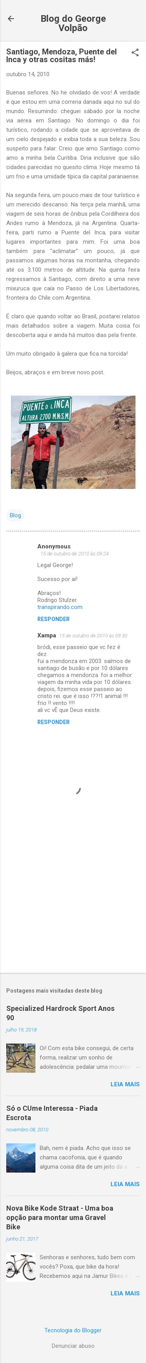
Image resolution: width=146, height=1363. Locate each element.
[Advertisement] (73, 906)
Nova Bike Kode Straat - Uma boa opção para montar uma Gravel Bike (59, 1217)
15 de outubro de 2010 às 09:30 (93, 636)
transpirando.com (60, 607)
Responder (53, 619)
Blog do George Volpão (73, 23)
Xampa (46, 635)
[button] (135, 53)
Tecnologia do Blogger (73, 1330)
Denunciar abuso (73, 1345)
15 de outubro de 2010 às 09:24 (74, 554)
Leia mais (125, 1084)
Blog (15, 515)
